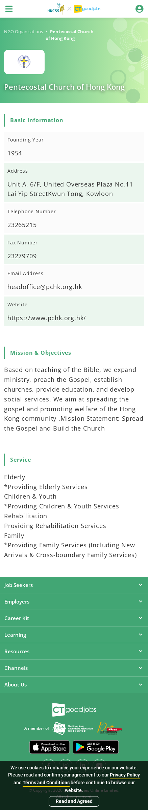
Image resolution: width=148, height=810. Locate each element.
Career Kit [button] (74, 618)
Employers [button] (74, 601)
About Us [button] (74, 684)
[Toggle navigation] (9, 9)
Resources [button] (74, 651)
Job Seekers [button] (74, 585)
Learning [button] (74, 634)
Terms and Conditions (46, 782)
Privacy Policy (125, 775)
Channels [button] (74, 667)
